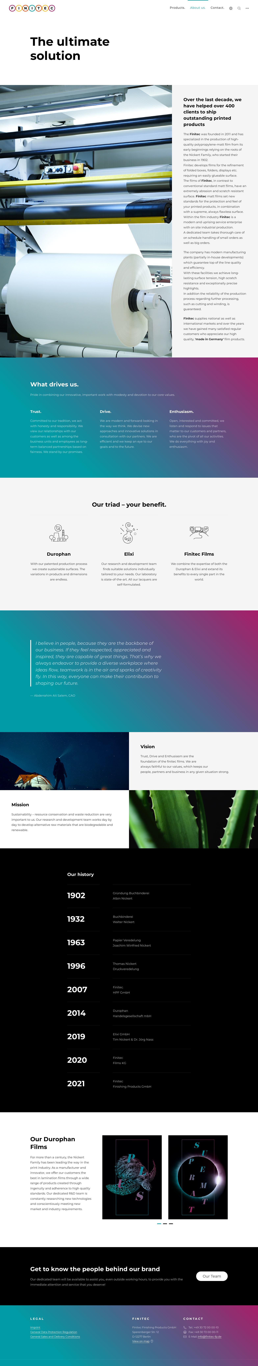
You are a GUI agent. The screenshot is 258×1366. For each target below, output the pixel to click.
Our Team (212, 1276)
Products (177, 8)
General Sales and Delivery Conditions (55, 1336)
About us (197, 8)
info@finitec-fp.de (209, 1336)
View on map (141, 1341)
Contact (217, 8)
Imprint (35, 1327)
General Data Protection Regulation (53, 1332)
